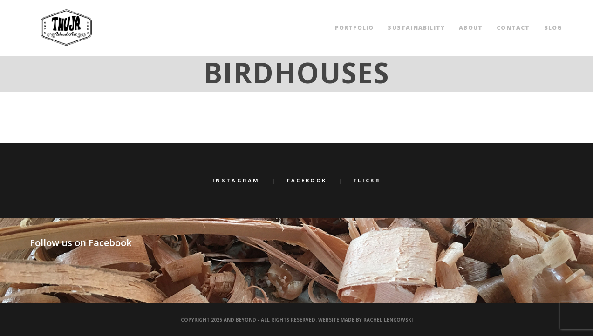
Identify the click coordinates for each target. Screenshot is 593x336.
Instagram (236, 180)
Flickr (367, 180)
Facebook (307, 180)
